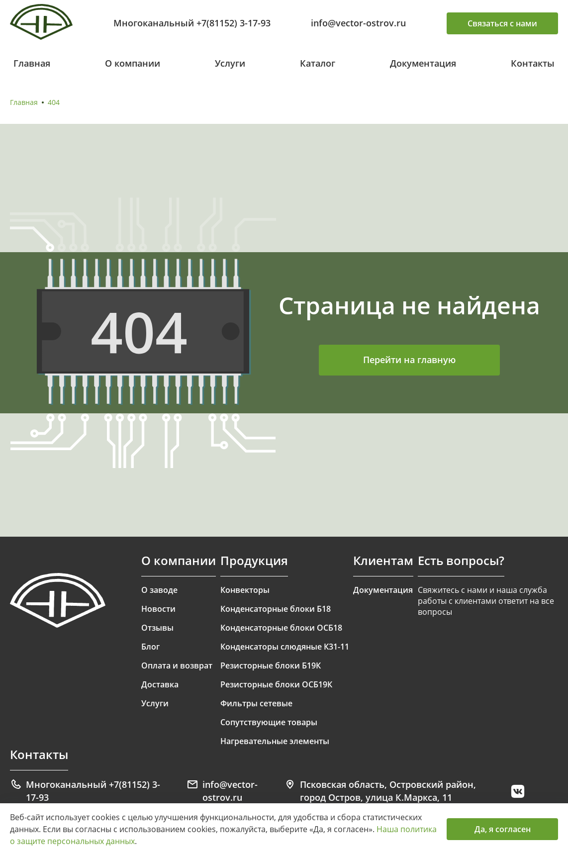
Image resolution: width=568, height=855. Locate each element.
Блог (150, 646)
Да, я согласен (502, 829)
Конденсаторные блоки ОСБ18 (281, 627)
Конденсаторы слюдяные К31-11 (284, 646)
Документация (423, 63)
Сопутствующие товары (268, 722)
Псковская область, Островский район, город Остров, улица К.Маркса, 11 (380, 790)
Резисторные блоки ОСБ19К (276, 684)
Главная (31, 63)
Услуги (230, 63)
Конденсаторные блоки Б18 (275, 608)
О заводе (159, 589)
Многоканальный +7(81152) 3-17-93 (192, 23)
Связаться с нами (502, 23)
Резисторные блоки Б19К (270, 665)
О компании (132, 63)
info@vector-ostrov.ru (358, 23)
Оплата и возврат (176, 665)
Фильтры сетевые (256, 703)
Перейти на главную (409, 360)
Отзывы (157, 627)
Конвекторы (245, 589)
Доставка (160, 684)
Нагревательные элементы (274, 741)
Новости (158, 608)
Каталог (317, 63)
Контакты (533, 63)
